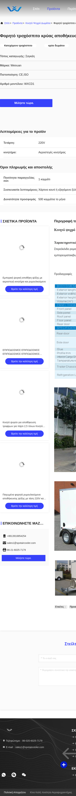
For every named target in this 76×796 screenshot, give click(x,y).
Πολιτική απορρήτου (15, 792)
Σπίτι (36, 9)
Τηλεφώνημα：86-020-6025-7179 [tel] (22, 740)
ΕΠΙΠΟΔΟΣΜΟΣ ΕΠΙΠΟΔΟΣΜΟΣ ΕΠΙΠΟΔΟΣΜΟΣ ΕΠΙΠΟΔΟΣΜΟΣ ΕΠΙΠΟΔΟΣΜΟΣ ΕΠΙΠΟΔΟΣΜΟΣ (21, 354)
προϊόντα (18, 23)
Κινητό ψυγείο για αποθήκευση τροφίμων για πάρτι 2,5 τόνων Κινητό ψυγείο (23, 426)
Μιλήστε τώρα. (26, 103)
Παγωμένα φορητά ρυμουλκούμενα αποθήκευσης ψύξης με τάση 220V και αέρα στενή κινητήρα (23, 498)
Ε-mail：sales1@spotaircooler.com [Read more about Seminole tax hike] (23, 747)
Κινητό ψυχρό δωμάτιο (38, 23)
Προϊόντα (53, 9)
